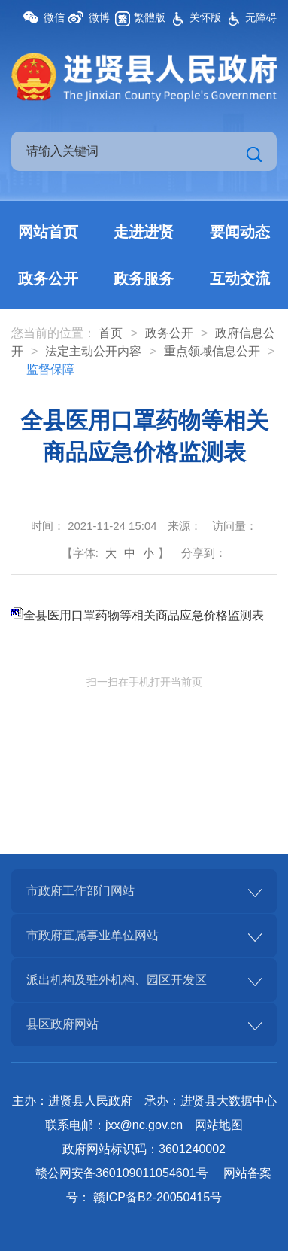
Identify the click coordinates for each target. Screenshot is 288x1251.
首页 (111, 333)
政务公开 (48, 278)
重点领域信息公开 (212, 351)
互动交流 (240, 278)
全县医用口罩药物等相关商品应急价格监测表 (143, 615)
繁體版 (149, 17)
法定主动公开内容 (93, 351)
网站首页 (48, 232)
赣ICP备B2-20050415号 (157, 1197)
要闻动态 (240, 232)
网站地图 (219, 1125)
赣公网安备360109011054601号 (121, 1173)
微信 (54, 17)
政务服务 (144, 278)
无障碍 (261, 17)
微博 (99, 17)
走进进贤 (144, 232)
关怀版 (205, 17)
